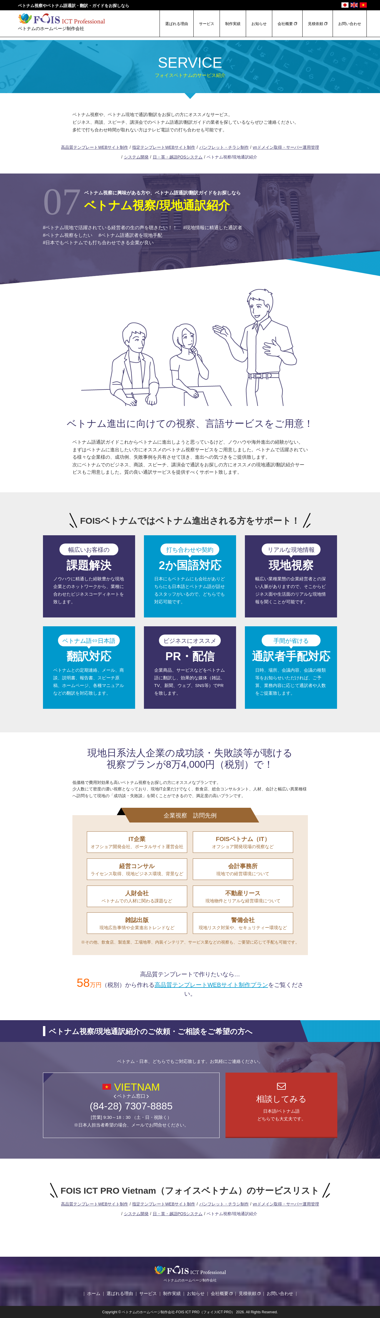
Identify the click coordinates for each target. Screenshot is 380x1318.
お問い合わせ (349, 24)
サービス (206, 24)
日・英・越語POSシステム (178, 157)
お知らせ (259, 24)
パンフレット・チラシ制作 (224, 147)
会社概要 (285, 24)
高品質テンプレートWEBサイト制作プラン (211, 985)
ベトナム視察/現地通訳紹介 (232, 157)
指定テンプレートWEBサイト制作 (163, 147)
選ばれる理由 (176, 24)
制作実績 (232, 24)
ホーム (93, 1293)
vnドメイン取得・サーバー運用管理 (286, 147)
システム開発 (136, 157)
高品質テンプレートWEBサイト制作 (94, 147)
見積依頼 (315, 24)
